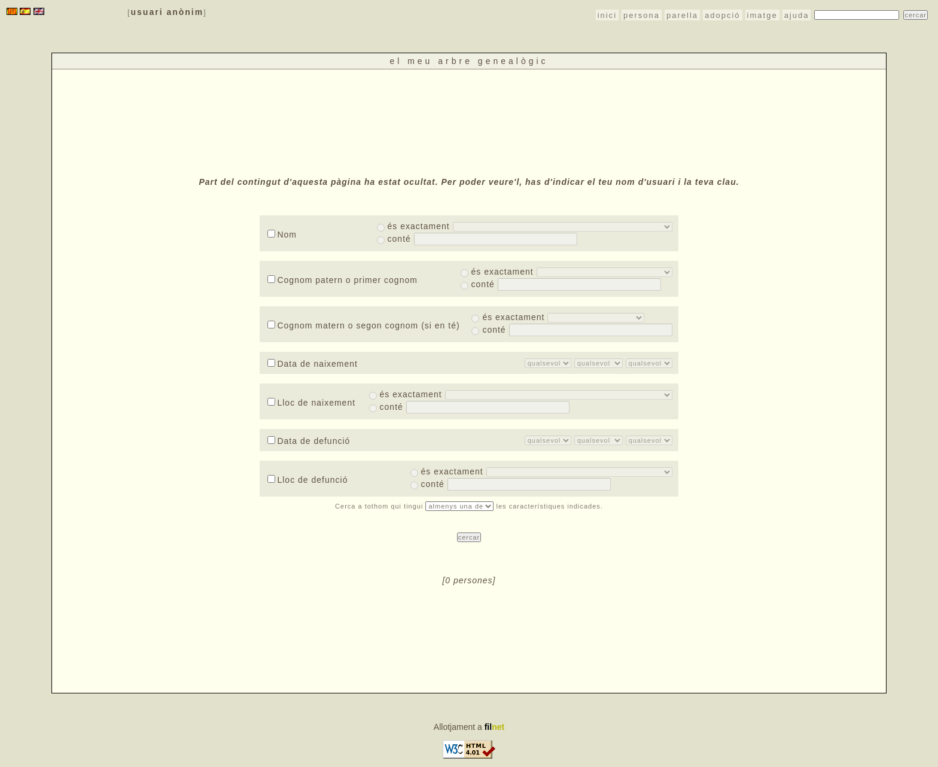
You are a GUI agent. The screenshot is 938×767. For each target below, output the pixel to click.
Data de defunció (308, 441)
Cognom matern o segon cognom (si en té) (363, 325)
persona (641, 15)
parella (682, 15)
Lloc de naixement (311, 402)
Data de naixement (312, 364)
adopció (723, 15)
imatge (762, 15)
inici (607, 15)
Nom (282, 234)
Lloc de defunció (307, 480)
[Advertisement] (469, 121)
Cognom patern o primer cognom (342, 280)
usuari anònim (167, 12)
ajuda (796, 15)
